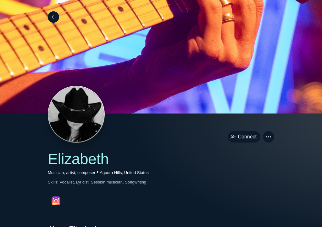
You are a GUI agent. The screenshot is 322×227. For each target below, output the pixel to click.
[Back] (53, 17)
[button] (268, 137)
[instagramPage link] (56, 201)
